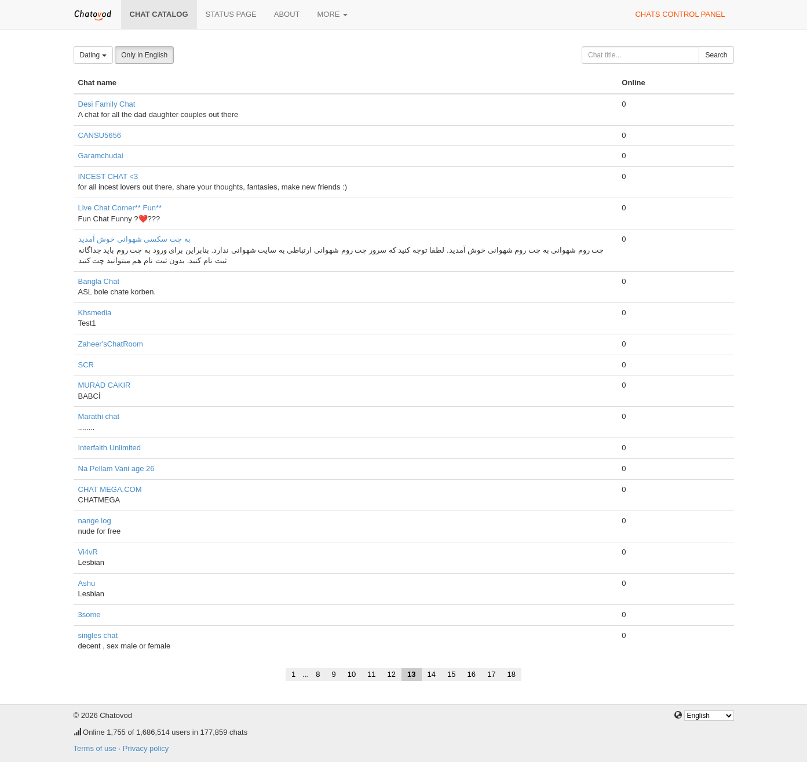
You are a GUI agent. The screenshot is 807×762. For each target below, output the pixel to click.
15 (451, 674)
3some (89, 614)
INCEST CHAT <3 (108, 176)
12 (392, 674)
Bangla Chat (99, 281)
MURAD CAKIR (104, 385)
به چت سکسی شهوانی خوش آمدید (134, 239)
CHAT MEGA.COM (110, 489)
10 (352, 674)
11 (371, 674)
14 (432, 674)
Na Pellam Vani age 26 (116, 468)
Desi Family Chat (107, 104)
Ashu (87, 583)
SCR (86, 364)
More (332, 14)
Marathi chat (99, 416)
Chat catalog (159, 14)
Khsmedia (95, 312)
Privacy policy (146, 748)
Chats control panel (680, 14)
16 (471, 674)
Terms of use (95, 748)
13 (411, 674)
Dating (93, 55)
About (287, 14)
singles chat (98, 635)
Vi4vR (88, 552)
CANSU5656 (99, 135)
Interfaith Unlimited (109, 447)
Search (716, 55)
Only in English (144, 55)
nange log (94, 520)
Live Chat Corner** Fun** (120, 207)
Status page (231, 14)
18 (511, 674)
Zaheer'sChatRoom (110, 344)
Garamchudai (100, 155)
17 (491, 674)
